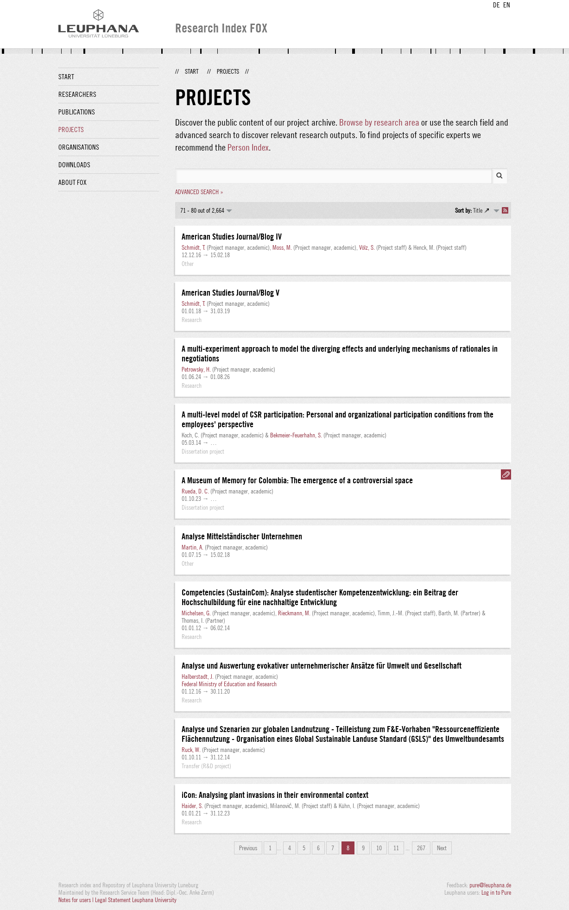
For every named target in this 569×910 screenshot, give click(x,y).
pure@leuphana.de (490, 885)
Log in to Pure (496, 892)
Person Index (248, 147)
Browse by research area (379, 122)
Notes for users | (76, 900)
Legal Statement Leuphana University (136, 900)
